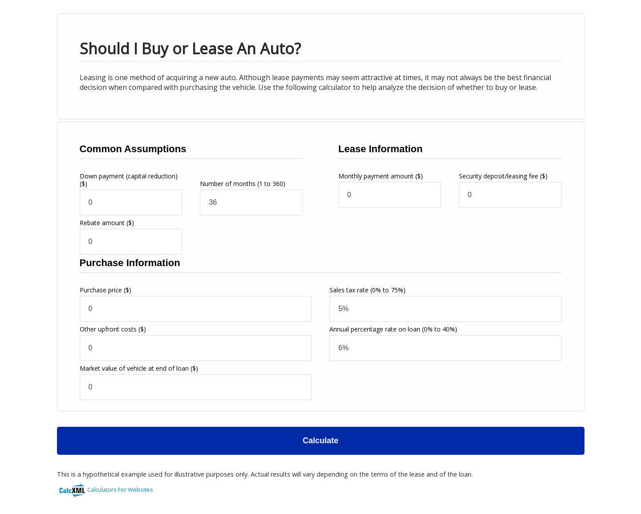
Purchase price (105, 290)
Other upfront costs (113, 329)
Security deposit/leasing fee (503, 176)
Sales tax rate (367, 290)
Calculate (320, 440)
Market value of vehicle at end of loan (139, 368)
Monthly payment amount (380, 176)
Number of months (242, 183)
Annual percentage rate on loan (393, 329)
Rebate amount (107, 223)
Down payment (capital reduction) (129, 180)
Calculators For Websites (120, 490)
